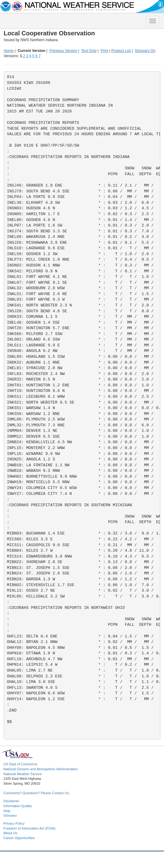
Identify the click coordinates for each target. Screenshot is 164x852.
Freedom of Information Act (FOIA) (29, 828)
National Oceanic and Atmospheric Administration (40, 769)
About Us (10, 833)
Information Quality (17, 806)
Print (104, 51)
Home (9, 51)
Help (6, 811)
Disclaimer (11, 801)
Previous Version (63, 51)
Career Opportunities (19, 838)
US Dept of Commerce (20, 764)
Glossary (10, 815)
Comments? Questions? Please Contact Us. (36, 793)
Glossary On (145, 51)
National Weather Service (22, 774)
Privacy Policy (13, 823)
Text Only (88, 51)
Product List (121, 51)
